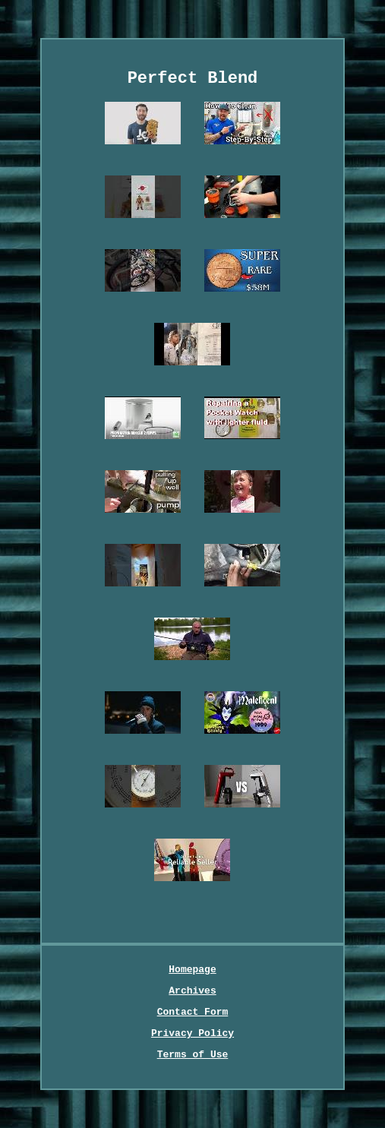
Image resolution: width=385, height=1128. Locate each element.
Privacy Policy (192, 1033)
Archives (192, 991)
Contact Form (193, 1012)
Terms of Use (193, 1054)
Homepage (192, 969)
